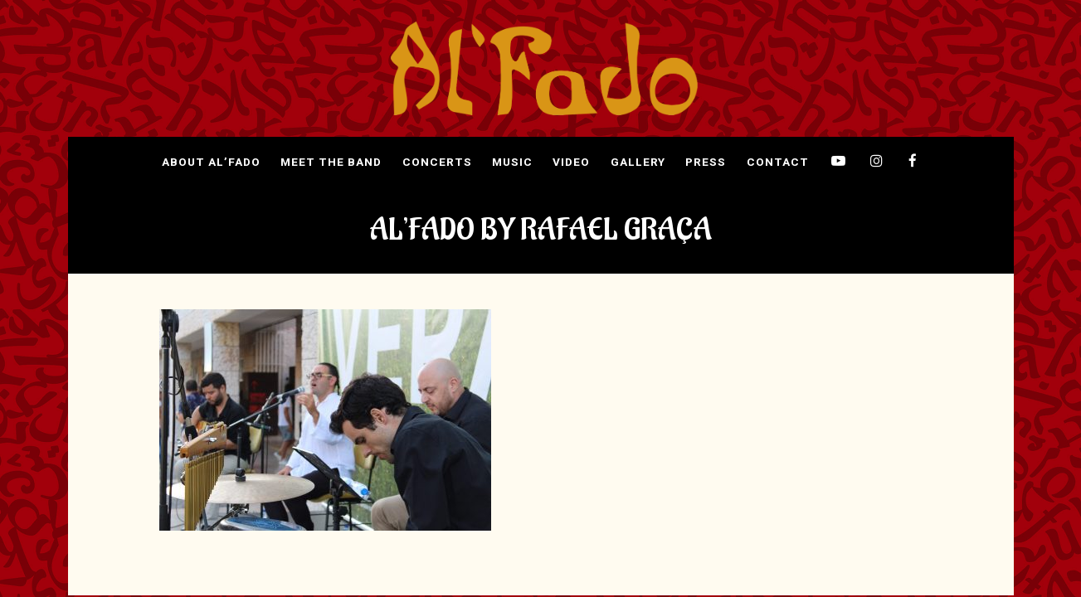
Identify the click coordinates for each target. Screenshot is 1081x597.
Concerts (437, 162)
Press (705, 162)
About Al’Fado (211, 162)
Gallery (638, 162)
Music (512, 162)
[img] (544, 69)
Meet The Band (331, 162)
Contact (778, 162)
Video (571, 162)
